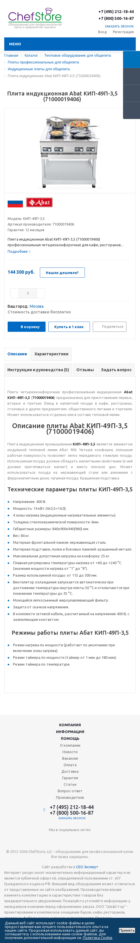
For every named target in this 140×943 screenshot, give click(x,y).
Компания (70, 725)
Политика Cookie (97, 938)
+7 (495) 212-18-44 (116, 12)
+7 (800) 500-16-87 (116, 18)
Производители (70, 797)
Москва (37, 306)
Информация (70, 732)
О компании (70, 745)
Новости (70, 752)
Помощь (70, 738)
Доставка (70, 771)
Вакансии (70, 758)
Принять (127, 930)
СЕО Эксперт (87, 867)
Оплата (70, 765)
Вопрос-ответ (70, 791)
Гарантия (70, 778)
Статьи (70, 784)
